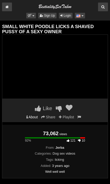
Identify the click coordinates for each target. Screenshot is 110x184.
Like (43, 108)
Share (48, 117)
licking (59, 160)
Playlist (66, 117)
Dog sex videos (64, 153)
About (32, 117)
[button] (31, 15)
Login (65, 15)
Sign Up (47, 15)
